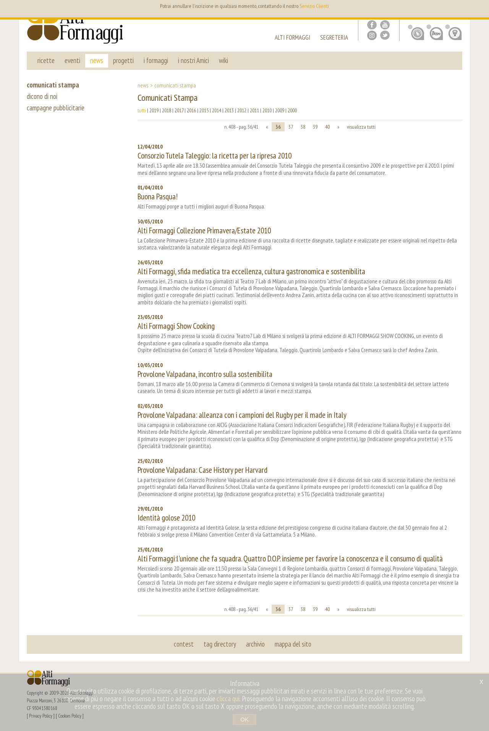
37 (290, 126)
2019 (154, 110)
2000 (292, 110)
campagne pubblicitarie (55, 107)
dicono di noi (42, 96)
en (446, 11)
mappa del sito (293, 644)
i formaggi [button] (156, 60)
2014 (216, 110)
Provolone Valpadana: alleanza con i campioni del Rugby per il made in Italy (242, 415)
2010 (267, 110)
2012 (241, 110)
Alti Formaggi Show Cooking (176, 326)
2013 (229, 110)
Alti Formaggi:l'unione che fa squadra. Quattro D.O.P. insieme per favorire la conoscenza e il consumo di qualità (290, 558)
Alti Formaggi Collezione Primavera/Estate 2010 (204, 230)
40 (327, 126)
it (457, 11)
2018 (166, 110)
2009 (279, 110)
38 (303, 126)
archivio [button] (255, 644)
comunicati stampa (53, 84)
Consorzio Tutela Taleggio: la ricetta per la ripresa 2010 (214, 155)
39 (315, 126)
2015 (204, 110)
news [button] (96, 60)
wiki (223, 60)
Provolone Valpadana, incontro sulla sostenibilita (205, 374)
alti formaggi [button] (292, 38)
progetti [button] (123, 60)
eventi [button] (72, 60)
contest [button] (184, 644)
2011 (254, 110)
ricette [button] (46, 60)
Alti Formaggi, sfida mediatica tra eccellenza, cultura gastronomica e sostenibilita (251, 271)
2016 (191, 110)
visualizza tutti (361, 126)
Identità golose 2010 (166, 518)
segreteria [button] (334, 38)
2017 (179, 110)
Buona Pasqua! (158, 196)
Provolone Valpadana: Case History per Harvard (202, 470)
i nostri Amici (193, 60)
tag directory (220, 644)
